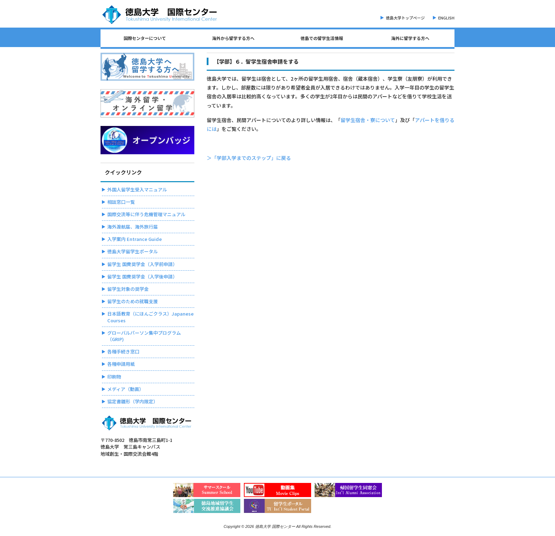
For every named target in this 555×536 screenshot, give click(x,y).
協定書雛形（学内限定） (132, 401)
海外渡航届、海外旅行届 (132, 226)
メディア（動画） (125, 389)
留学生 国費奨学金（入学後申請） (142, 276)
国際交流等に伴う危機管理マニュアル (146, 214)
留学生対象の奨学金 (128, 289)
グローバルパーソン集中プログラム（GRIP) (144, 335)
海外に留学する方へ (410, 38)
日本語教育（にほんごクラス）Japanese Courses (150, 316)
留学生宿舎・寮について (368, 119)
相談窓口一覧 (121, 201)
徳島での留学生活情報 (322, 38)
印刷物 (114, 376)
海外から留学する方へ (233, 38)
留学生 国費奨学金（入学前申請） (142, 264)
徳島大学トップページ (405, 18)
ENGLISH (446, 18)
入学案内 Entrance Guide (134, 239)
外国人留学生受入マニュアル (137, 189)
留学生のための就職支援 (132, 301)
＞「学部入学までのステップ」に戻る (249, 157)
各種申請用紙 (121, 364)
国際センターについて (145, 38)
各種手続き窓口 (123, 351)
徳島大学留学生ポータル (132, 251)
